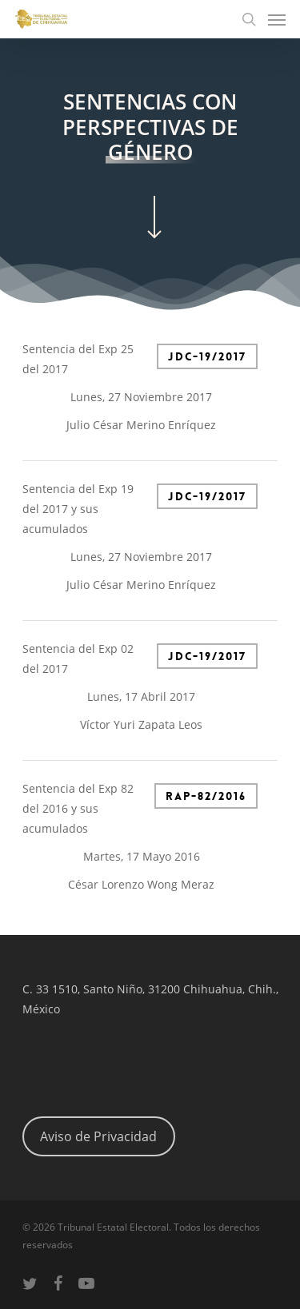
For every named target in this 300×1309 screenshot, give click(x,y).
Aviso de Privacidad (98, 1136)
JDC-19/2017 (207, 356)
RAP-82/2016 (206, 796)
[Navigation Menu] (277, 19)
